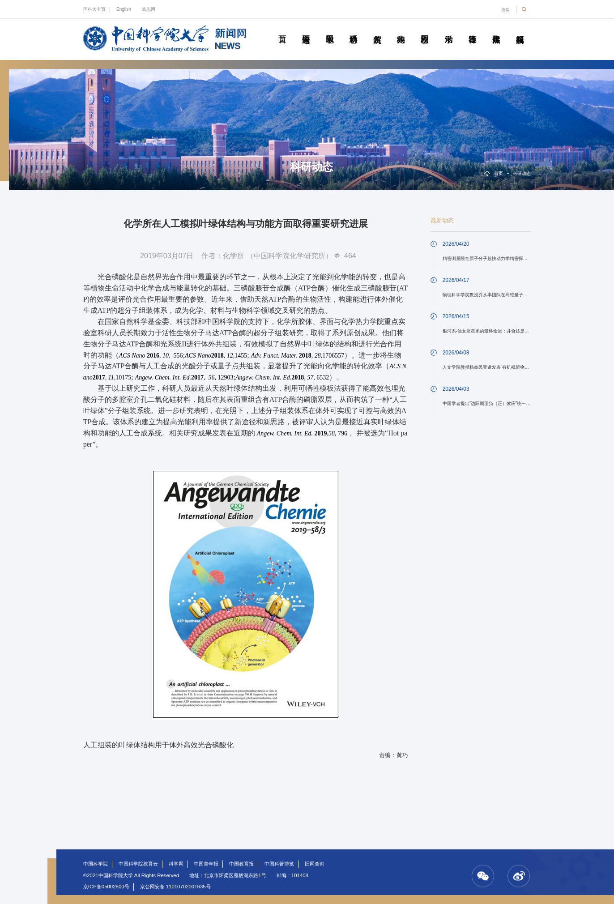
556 (151, 355)
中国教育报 (241, 863)
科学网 (176, 863)
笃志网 (148, 9)
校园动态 (425, 29)
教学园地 (330, 29)
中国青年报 (206, 863)
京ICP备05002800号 (106, 886)
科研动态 (353, 29)
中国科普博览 (279, 863)
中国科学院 (95, 863)
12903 (184, 377)
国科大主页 (94, 9)
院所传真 (377, 29)
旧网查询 (314, 863)
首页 (282, 29)
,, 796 (302, 433)
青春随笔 (472, 29)
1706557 (298, 355)
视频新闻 (520, 29)
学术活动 (448, 29)
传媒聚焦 (496, 29)
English (123, 9)
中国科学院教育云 (138, 863)
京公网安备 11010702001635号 (175, 886)
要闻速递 (305, 29)
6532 (282, 377)
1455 (216, 355)
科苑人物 (401, 29)
